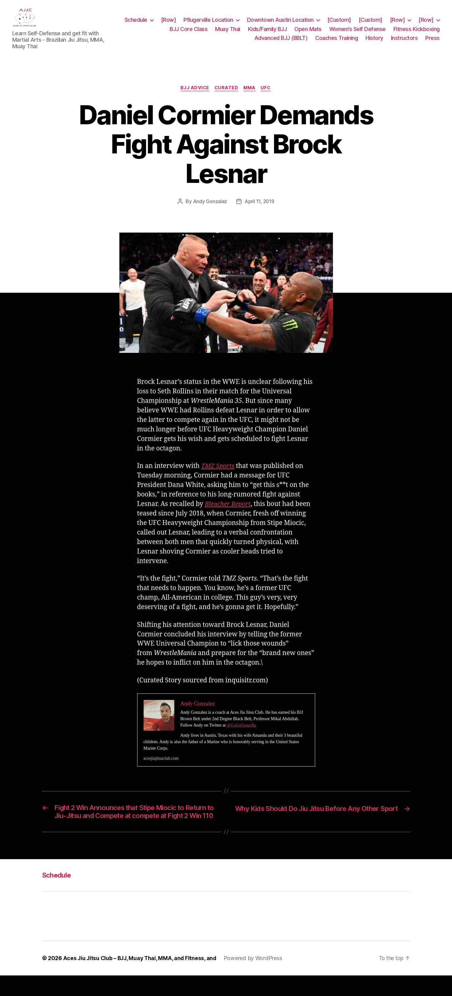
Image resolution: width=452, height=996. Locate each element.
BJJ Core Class (188, 33)
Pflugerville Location (237, 24)
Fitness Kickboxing (416, 33)
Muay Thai (227, 33)
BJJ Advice (193, 97)
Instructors (404, 42)
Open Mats (308, 33)
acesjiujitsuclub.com (161, 768)
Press (432, 42)
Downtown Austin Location (309, 24)
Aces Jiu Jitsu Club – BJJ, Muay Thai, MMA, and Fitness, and (141, 978)
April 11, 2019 (259, 211)
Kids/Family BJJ (267, 33)
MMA (250, 97)
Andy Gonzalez (209, 211)
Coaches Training (336, 42)
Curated (226, 97)
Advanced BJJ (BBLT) (281, 42)
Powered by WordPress (256, 978)
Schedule (164, 24)
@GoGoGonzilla (241, 735)
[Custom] (368, 24)
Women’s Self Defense (357, 33)
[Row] (197, 24)
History (374, 42)
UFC (268, 97)
